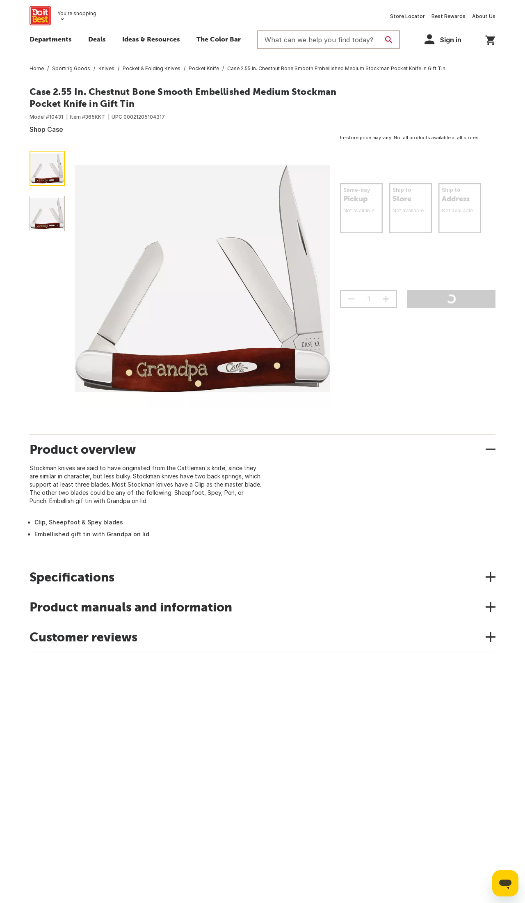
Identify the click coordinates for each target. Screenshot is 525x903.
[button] (447, 39)
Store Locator (407, 16)
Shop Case (46, 129)
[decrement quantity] (351, 299)
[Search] (389, 40)
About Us (483, 16)
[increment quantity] (386, 299)
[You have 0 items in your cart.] (490, 38)
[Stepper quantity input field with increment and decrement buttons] (368, 299)
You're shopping (76, 13)
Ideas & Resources (151, 39)
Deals (97, 39)
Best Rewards (448, 16)
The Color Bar (218, 39)
